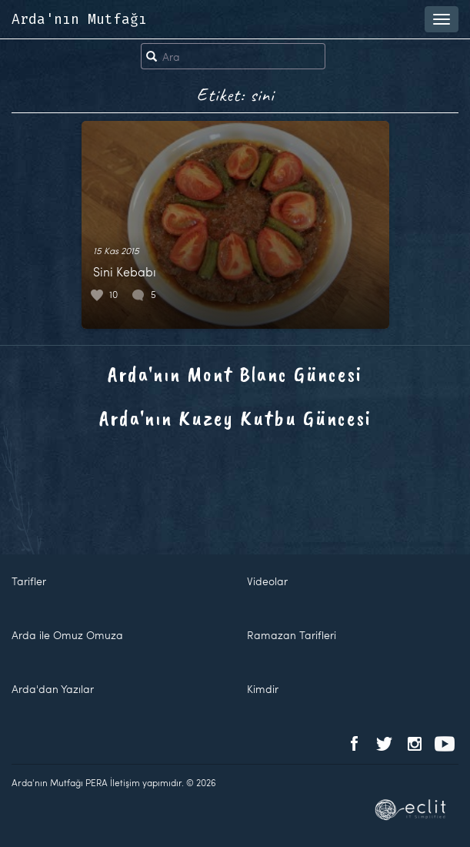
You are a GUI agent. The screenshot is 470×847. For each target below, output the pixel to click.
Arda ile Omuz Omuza (67, 635)
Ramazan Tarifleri (291, 635)
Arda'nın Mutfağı (79, 19)
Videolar (267, 581)
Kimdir (262, 688)
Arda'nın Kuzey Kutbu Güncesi (235, 417)
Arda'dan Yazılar (53, 688)
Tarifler (29, 581)
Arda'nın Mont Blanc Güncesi (235, 373)
